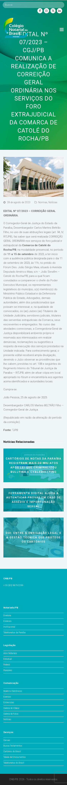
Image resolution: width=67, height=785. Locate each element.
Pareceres (7, 670)
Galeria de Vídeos (11, 708)
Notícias (52, 202)
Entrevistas (8, 702)
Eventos (7, 697)
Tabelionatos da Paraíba (14, 632)
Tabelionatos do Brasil (13, 763)
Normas (42, 202)
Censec (6, 740)
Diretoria (7, 615)
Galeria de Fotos (10, 714)
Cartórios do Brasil (12, 751)
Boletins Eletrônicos (12, 691)
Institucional (9, 627)
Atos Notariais (10, 653)
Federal (6, 664)
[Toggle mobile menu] (62, 29)
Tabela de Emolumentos (14, 757)
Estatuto (7, 621)
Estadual (7, 659)
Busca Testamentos (12, 746)
